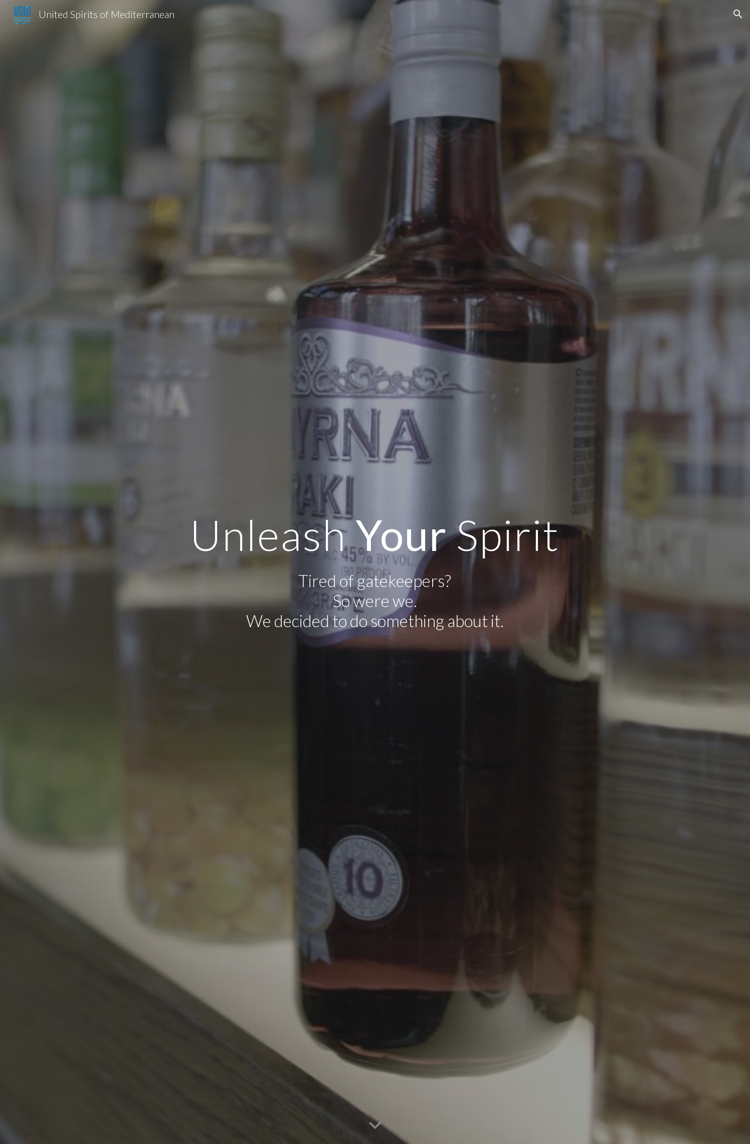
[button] (738, 14)
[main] (375, 534)
